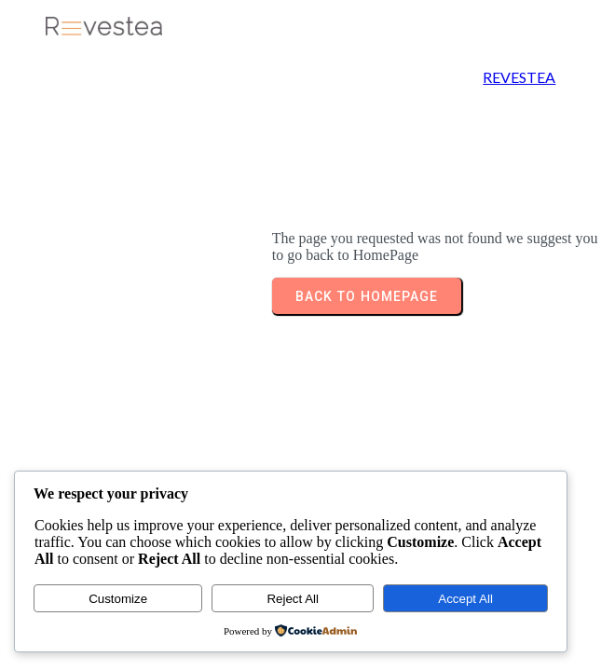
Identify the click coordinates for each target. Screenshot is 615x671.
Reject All (292, 599)
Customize (118, 599)
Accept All (465, 599)
